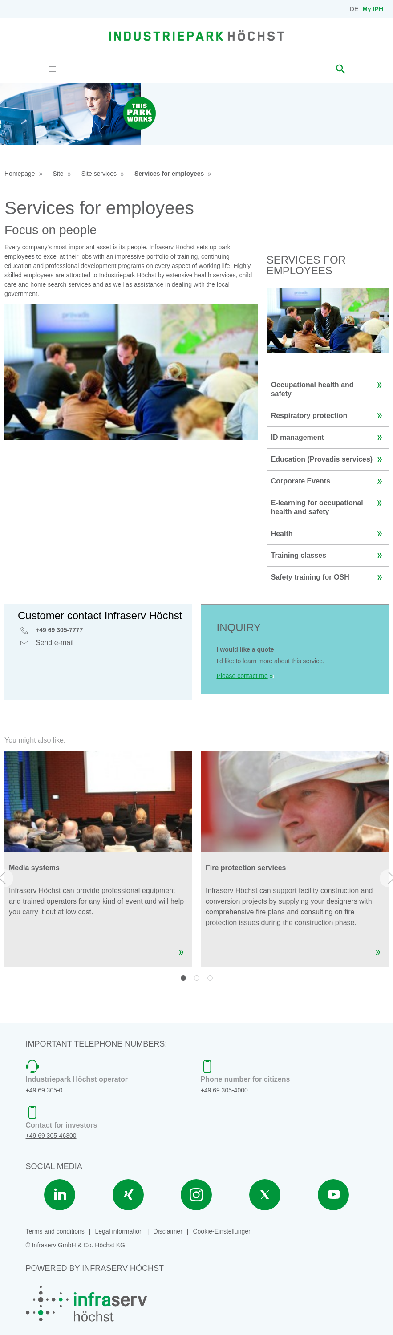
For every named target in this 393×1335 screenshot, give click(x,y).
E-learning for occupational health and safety (328, 503)
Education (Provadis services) (328, 459)
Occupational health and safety (328, 386)
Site (58, 173)
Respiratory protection (328, 415)
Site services (99, 173)
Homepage (19, 173)
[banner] (196, 35)
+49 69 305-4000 (224, 1090)
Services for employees (169, 173)
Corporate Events (328, 481)
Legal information (118, 1231)
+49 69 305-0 (44, 1090)
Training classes (328, 555)
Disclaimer (167, 1231)
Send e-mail (54, 643)
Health (328, 533)
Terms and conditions (55, 1231)
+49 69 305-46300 (51, 1135)
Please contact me (242, 675)
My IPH (372, 8)
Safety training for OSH (328, 577)
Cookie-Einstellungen (222, 1231)
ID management (328, 437)
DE (354, 8)
